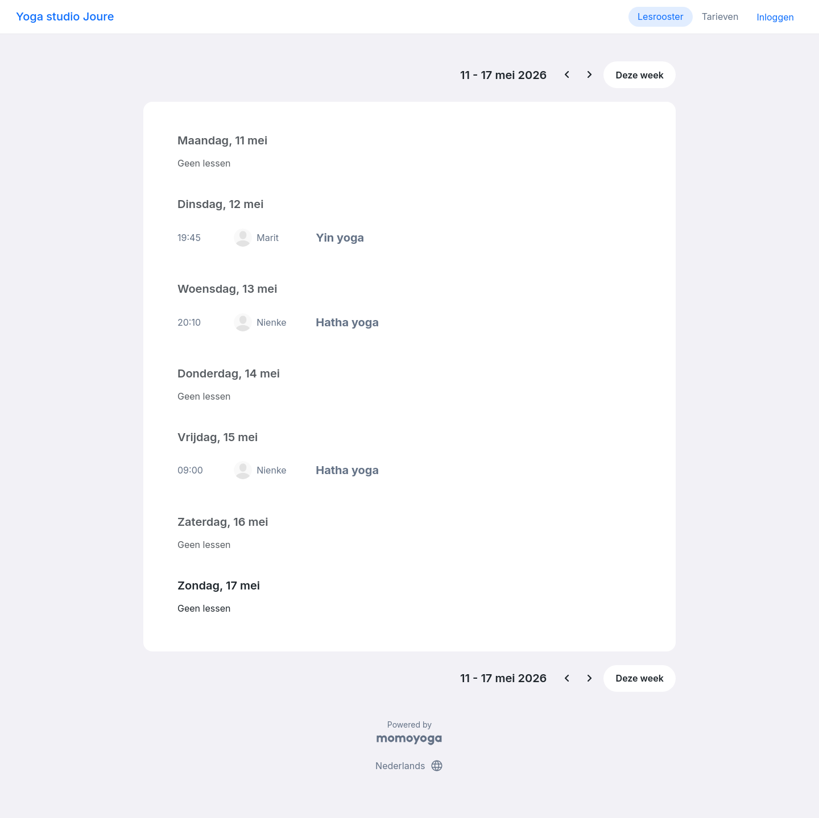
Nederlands (409, 766)
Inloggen (775, 17)
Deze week (640, 75)
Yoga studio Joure (65, 16)
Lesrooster (661, 16)
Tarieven (720, 16)
